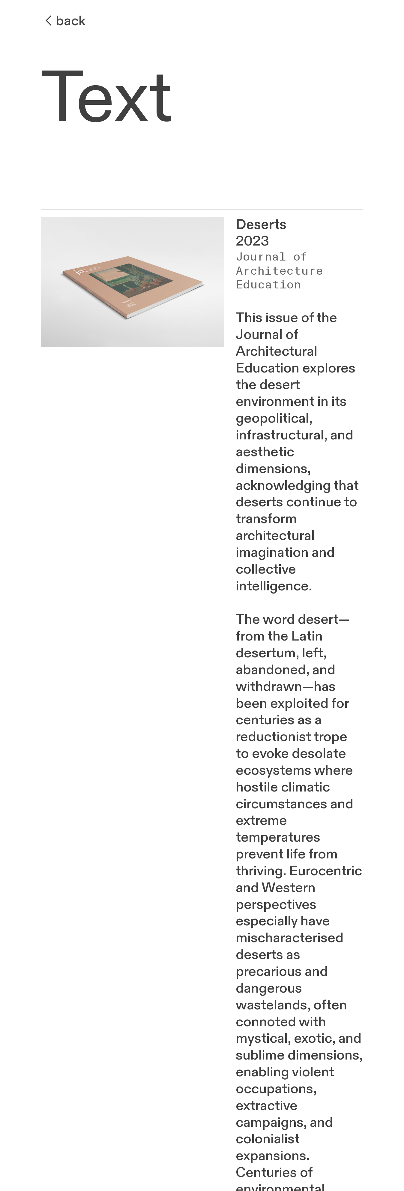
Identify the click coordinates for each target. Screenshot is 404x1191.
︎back (63, 21)
